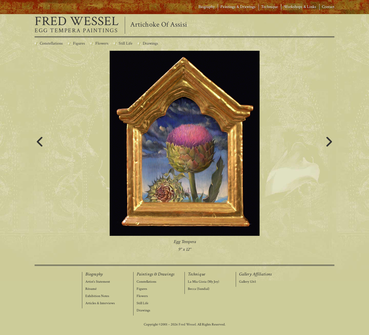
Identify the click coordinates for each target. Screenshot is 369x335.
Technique (269, 6)
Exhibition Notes (97, 296)
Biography (206, 6)
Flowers (142, 296)
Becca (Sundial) (198, 289)
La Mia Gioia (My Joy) (203, 282)
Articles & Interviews (100, 303)
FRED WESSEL (77, 21)
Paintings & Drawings (237, 6)
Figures (142, 289)
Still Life (142, 303)
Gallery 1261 (247, 282)
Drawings (143, 310)
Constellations (146, 282)
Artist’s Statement (97, 282)
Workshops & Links (300, 6)
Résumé (91, 289)
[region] (185, 152)
